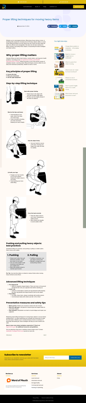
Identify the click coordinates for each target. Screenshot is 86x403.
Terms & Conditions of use (47, 397)
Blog (37, 6)
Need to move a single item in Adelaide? (70, 56)
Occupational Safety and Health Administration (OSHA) (23, 60)
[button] (52, 26)
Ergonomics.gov (11, 327)
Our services (27, 6)
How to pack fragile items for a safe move (71, 87)
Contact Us (53, 6)
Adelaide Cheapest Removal (14, 331)
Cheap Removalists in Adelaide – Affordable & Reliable (72, 48)
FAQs (44, 6)
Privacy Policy (36, 397)
